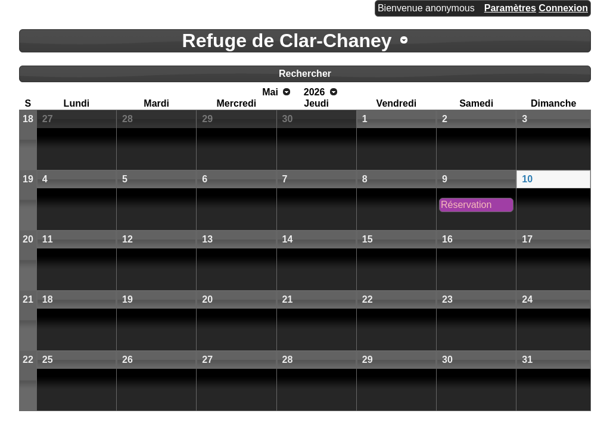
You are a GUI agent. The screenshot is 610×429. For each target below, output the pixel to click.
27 (47, 119)
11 (47, 239)
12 (127, 239)
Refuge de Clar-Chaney (287, 40)
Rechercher (305, 74)
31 (527, 360)
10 (527, 179)
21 (28, 299)
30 (287, 119)
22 (367, 299)
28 (127, 119)
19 (28, 179)
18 (28, 119)
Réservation (466, 205)
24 (527, 299)
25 (47, 360)
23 (447, 299)
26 (127, 360)
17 (527, 239)
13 (207, 239)
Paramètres (510, 8)
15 (367, 239)
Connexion (563, 8)
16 (447, 239)
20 (28, 239)
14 (287, 239)
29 (207, 119)
